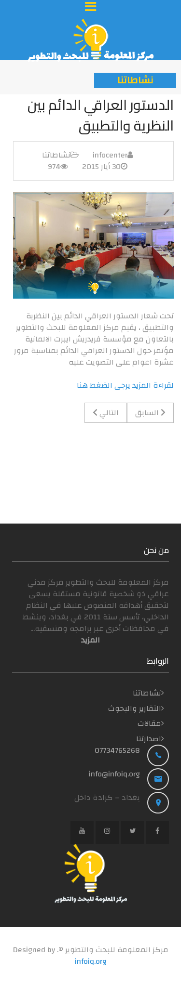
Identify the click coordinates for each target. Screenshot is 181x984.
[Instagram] (107, 832)
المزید (90, 640)
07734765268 (117, 750)
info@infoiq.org (114, 774)
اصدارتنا (148, 739)
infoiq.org (91, 961)
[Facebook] (157, 832)
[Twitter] (132, 832)
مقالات (149, 723)
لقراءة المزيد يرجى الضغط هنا (125, 385)
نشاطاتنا (56, 155)
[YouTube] (82, 832)
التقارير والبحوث (134, 708)
